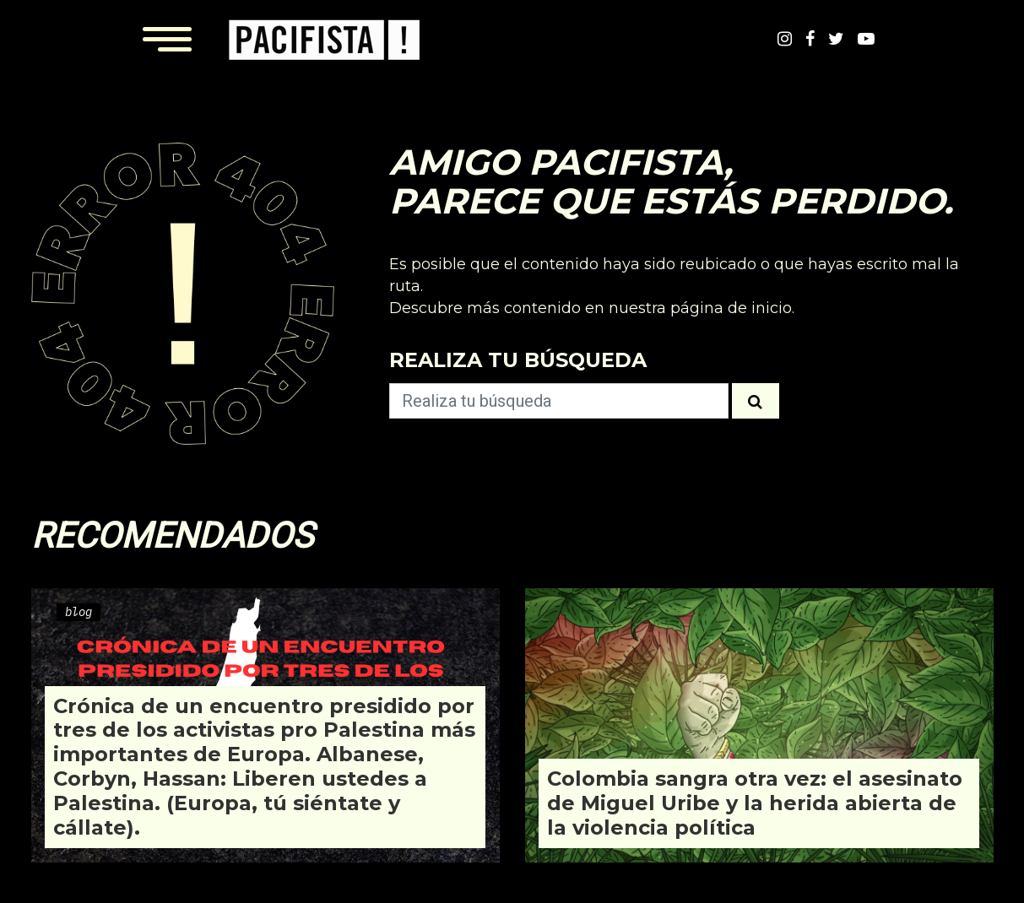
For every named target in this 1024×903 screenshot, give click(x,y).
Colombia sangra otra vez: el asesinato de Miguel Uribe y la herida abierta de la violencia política (754, 803)
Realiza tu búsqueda (518, 360)
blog (78, 611)
